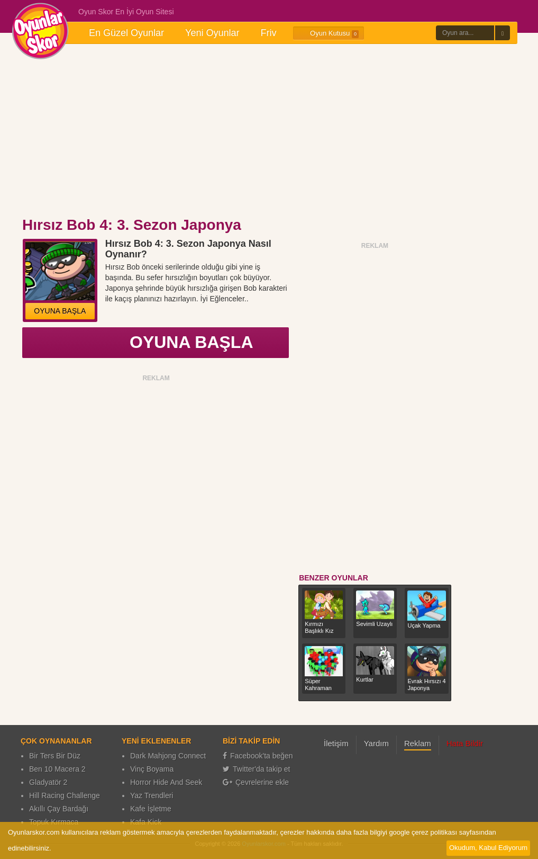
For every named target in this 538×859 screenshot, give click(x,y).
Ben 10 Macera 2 (57, 769)
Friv (268, 33)
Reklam (417, 743)
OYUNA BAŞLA (60, 311)
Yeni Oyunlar (212, 33)
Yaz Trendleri (151, 795)
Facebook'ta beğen (258, 755)
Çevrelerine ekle (256, 782)
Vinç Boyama (152, 769)
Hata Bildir (464, 743)
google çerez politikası (423, 832)
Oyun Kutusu (328, 33)
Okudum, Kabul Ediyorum (488, 848)
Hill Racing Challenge (64, 795)
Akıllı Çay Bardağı (58, 808)
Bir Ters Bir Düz (54, 755)
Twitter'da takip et (256, 769)
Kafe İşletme (150, 808)
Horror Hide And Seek (166, 782)
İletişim (336, 743)
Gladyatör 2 (48, 782)
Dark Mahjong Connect (168, 755)
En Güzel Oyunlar (126, 33)
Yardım (376, 743)
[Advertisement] (269, 131)
